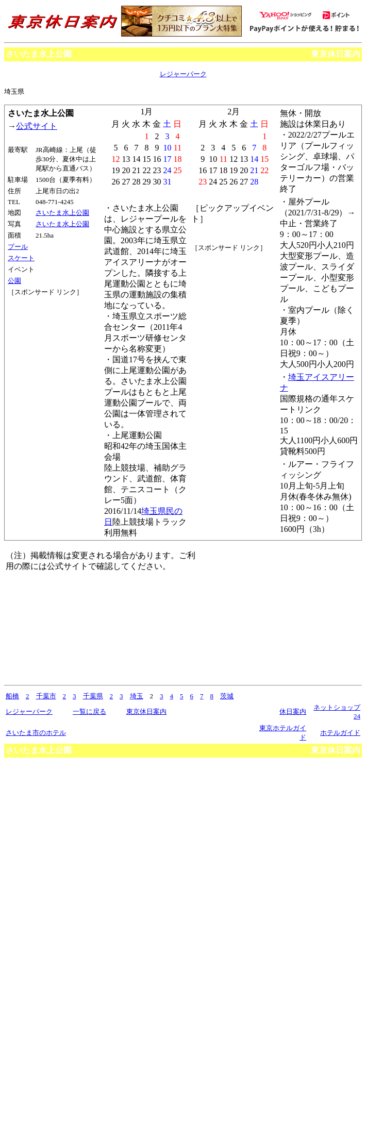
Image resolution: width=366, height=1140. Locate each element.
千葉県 (93, 696)
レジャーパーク (183, 74)
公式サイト (36, 126)
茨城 (227, 696)
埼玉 (136, 696)
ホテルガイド (340, 732)
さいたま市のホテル (36, 732)
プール (18, 246)
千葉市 (46, 696)
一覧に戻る (89, 711)
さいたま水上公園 (62, 212)
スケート (21, 258)
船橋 (12, 696)
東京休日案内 (335, 53)
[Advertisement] (54, 335)
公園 (14, 280)
